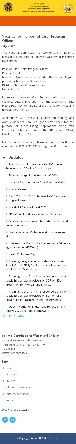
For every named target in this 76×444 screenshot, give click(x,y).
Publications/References (18, 387)
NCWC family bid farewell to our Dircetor (32, 214)
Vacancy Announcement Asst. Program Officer (36, 182)
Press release (15, 189)
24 (19, 316)
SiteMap (9, 400)
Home (8, 368)
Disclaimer (11, 374)
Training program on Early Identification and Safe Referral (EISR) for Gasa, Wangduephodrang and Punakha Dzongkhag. (36, 265)
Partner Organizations (17, 394)
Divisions (10, 381)
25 (22, 316)
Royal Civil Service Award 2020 (25, 207)
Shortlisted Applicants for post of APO (31, 175)
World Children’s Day (20, 254)
